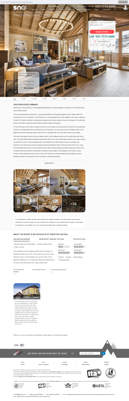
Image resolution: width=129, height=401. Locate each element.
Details (45, 98)
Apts (58, 269)
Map (83, 98)
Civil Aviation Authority (55, 371)
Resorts (34, 9)
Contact (65, 362)
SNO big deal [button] (123, 2)
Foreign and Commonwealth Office (27, 376)
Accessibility (64, 364)
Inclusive (87, 9)
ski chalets (48, 335)
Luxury (78, 9)
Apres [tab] (35, 297)
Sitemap (106, 364)
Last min (106, 9)
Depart (55, 98)
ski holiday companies (54, 381)
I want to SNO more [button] (26, 2)
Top (15, 98)
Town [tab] (18, 297)
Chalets (52, 9)
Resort (74, 98)
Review (24, 98)
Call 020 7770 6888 (102, 36)
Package (34, 98)
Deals (96, 9)
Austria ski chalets (61, 335)
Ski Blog (106, 362)
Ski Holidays (22, 12)
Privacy (23, 364)
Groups (61, 9)
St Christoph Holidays (18, 270)
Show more (48, 163)
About (43, 362)
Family (70, 9)
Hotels (43, 9)
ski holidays (38, 335)
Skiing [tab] (26, 297)
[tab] (21, 239)
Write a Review (28, 88)
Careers (85, 362)
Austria (39, 12)
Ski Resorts (31, 12)
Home (15, 12)
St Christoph (46, 12)
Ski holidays (53, 6)
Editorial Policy (85, 364)
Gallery (65, 98)
